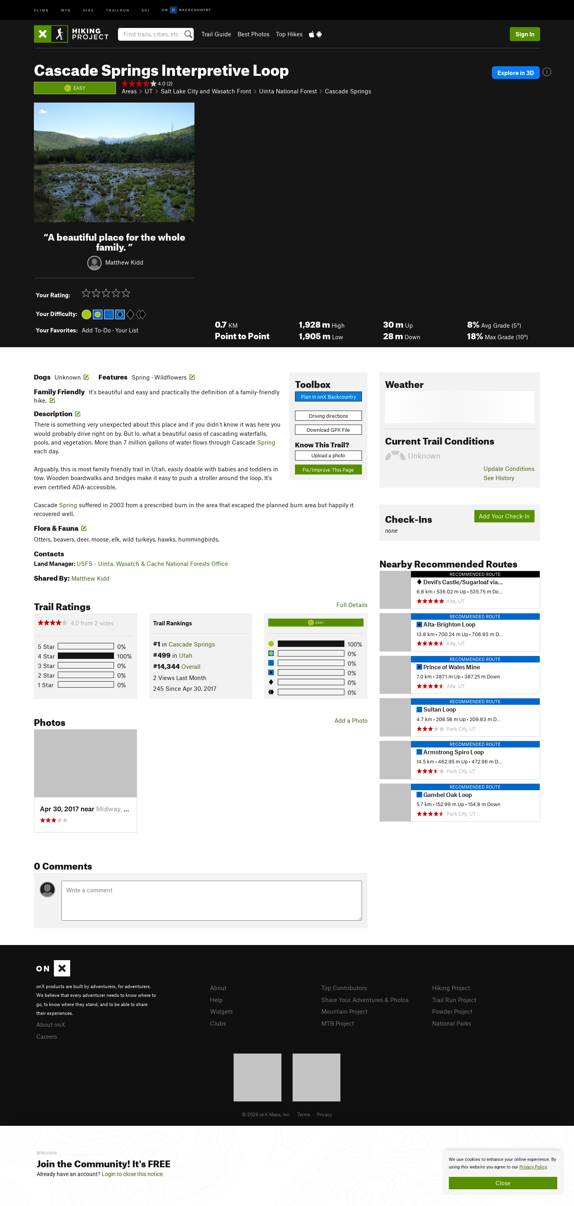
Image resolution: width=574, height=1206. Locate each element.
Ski (146, 9)
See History (499, 477)
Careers (46, 1036)
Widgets (221, 1011)
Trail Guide (216, 34)
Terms (303, 1114)
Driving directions (328, 416)
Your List (126, 330)
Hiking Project (451, 987)
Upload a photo (328, 455)
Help (216, 999)
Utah (186, 655)
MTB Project (337, 1023)
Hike (88, 9)
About (218, 987)
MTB (66, 9)
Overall (191, 666)
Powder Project (452, 1011)
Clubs (218, 1023)
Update (509, 468)
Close (503, 1182)
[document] (503, 1172)
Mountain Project (344, 1011)
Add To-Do (96, 330)
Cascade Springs (348, 91)
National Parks (451, 1023)
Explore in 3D (515, 72)
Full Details (352, 604)
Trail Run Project (454, 999)
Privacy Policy (533, 1167)
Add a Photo (351, 720)
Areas (129, 91)
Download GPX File (328, 430)
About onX (50, 1024)
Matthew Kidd (124, 261)
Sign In (525, 34)
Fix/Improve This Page (328, 470)
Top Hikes (289, 34)
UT (149, 91)
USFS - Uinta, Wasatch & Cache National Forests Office (152, 563)
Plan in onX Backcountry (328, 396)
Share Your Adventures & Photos (365, 999)
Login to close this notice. (133, 1174)
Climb (41, 9)
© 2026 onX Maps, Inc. (266, 1114)
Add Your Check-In (504, 516)
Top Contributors (344, 987)
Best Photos (253, 34)
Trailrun (118, 9)
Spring (266, 442)
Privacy (324, 1114)
